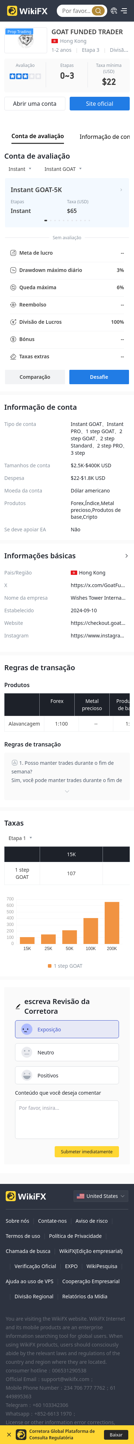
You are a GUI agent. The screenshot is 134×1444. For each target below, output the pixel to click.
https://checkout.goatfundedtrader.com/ (97, 622)
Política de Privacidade (75, 1235)
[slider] (25, 76)
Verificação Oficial (35, 1266)
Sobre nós (17, 1220)
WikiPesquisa (101, 1266)
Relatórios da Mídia (84, 1296)
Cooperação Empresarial (91, 1281)
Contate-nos (52, 1220)
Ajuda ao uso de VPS (29, 1281)
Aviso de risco (91, 1220)
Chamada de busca (28, 1251)
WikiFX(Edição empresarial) (91, 1251)
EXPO (71, 1266)
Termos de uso (23, 1235)
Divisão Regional (34, 1296)
